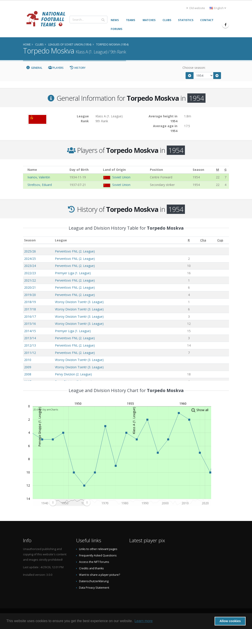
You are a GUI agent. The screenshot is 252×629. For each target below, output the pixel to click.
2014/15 (30, 331)
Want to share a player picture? (99, 575)
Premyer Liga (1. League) (73, 273)
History (77, 68)
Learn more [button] (143, 621)
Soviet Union (121, 177)
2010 (27, 360)
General (34, 68)
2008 (27, 374)
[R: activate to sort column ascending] (189, 240)
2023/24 (30, 266)
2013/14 (30, 338)
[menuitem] (70, 502)
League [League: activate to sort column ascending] (61, 240)
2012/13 (30, 345)
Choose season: (193, 67)
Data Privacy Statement (94, 588)
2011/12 (30, 353)
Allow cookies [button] (230, 621)
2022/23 (30, 273)
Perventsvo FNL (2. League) (75, 251)
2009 (27, 367)
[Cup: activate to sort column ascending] (220, 240)
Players (56, 68)
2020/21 (30, 287)
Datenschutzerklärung (94, 581)
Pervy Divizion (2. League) (73, 374)
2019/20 (30, 295)
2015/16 (30, 323)
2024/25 (30, 258)
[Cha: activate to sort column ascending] (202, 240)
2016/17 (30, 316)
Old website (195, 8)
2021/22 (30, 280)
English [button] (217, 8)
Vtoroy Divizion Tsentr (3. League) (79, 302)
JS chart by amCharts (46, 409)
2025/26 (30, 251)
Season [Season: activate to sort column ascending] (30, 240)
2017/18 (30, 309)
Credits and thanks (91, 568)
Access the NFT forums (94, 562)
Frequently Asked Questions (98, 555)
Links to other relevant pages (98, 549)
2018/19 (30, 302)
